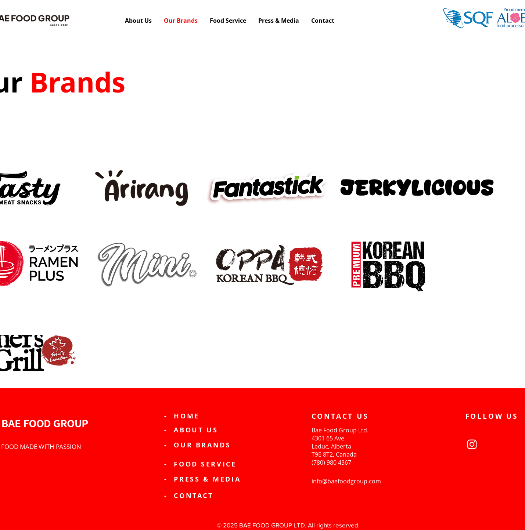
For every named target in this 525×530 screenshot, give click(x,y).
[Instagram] (471, 444)
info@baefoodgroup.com (346, 481)
